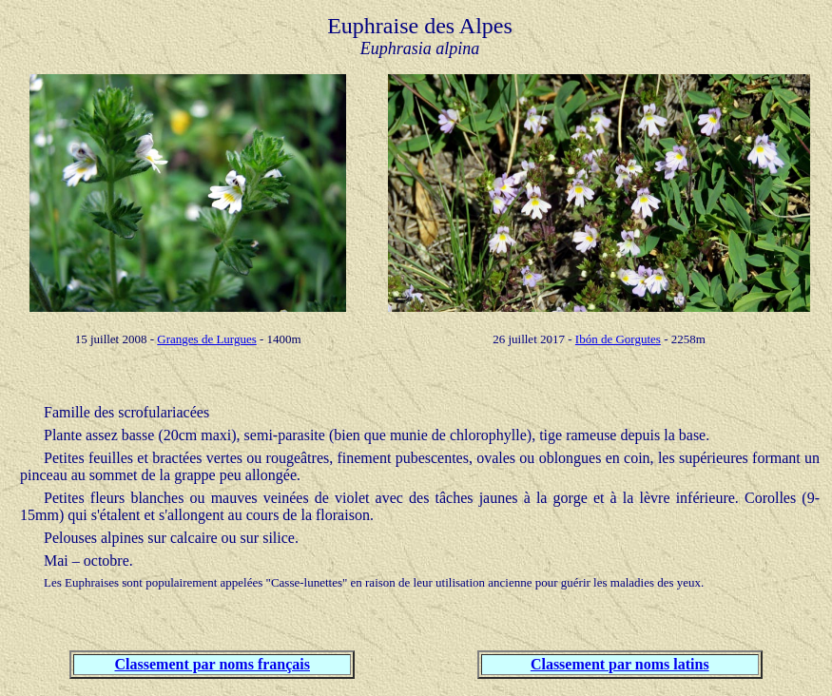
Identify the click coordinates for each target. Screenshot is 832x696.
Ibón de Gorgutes (618, 339)
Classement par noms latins (620, 664)
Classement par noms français (212, 664)
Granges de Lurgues (206, 339)
